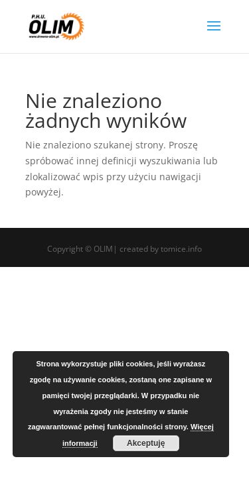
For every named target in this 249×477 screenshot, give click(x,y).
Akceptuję (146, 443)
